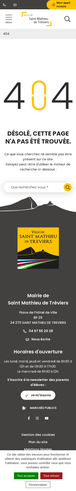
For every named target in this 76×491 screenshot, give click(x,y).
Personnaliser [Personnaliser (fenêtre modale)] (38, 484)
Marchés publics (43, 408)
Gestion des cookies (38, 434)
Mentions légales (38, 449)
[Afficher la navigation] (8, 19)
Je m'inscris (38, 395)
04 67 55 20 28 (38, 331)
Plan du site (38, 442)
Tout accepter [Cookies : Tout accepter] (26, 475)
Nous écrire (38, 339)
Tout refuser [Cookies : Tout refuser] (51, 475)
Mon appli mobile (61, 4)
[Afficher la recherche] (67, 19)
